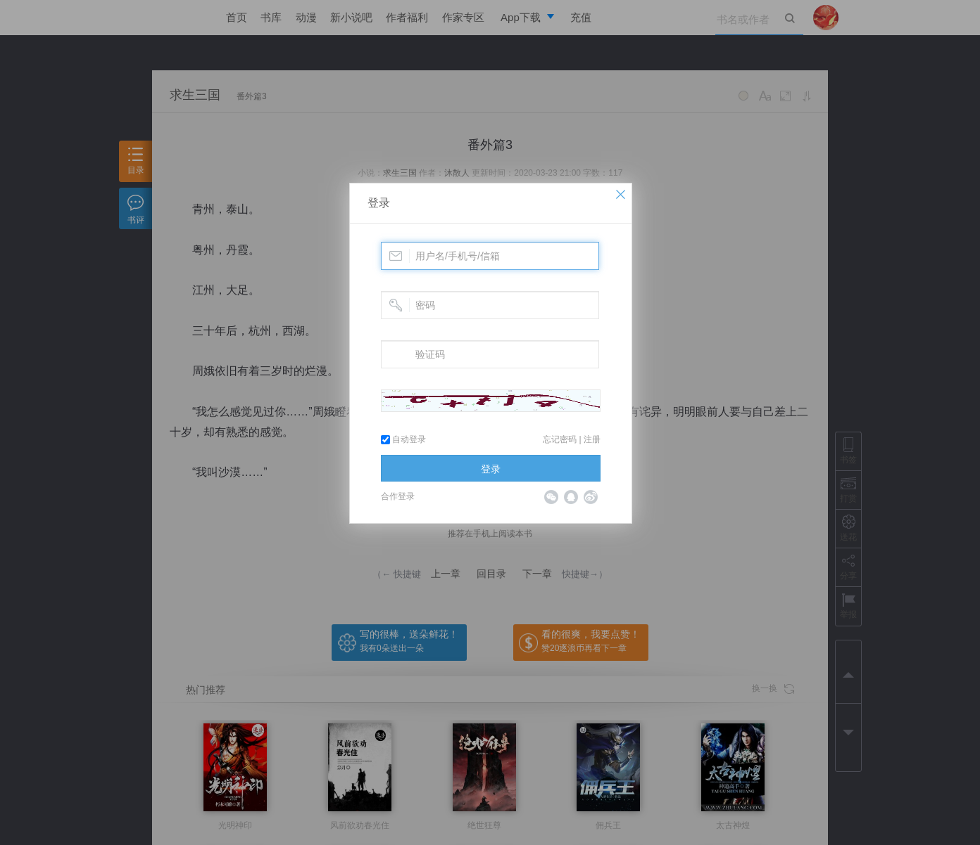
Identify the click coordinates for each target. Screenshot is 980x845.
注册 (592, 439)
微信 (551, 497)
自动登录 (403, 439)
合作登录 (398, 496)
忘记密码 (560, 439)
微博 (591, 497)
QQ (571, 497)
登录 (378, 203)
